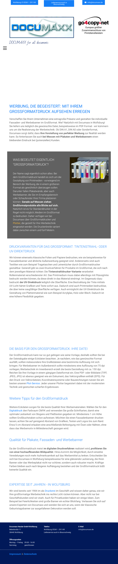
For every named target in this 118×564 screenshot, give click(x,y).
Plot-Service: (33, 383)
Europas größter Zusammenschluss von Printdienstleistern (93, 30)
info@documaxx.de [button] (94, 2)
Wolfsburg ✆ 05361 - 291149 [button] (24, 2)
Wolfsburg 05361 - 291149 (54, 529)
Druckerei (50, 490)
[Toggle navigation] (5, 48)
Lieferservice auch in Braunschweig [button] (59, 3)
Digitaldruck (15, 410)
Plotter (16, 223)
